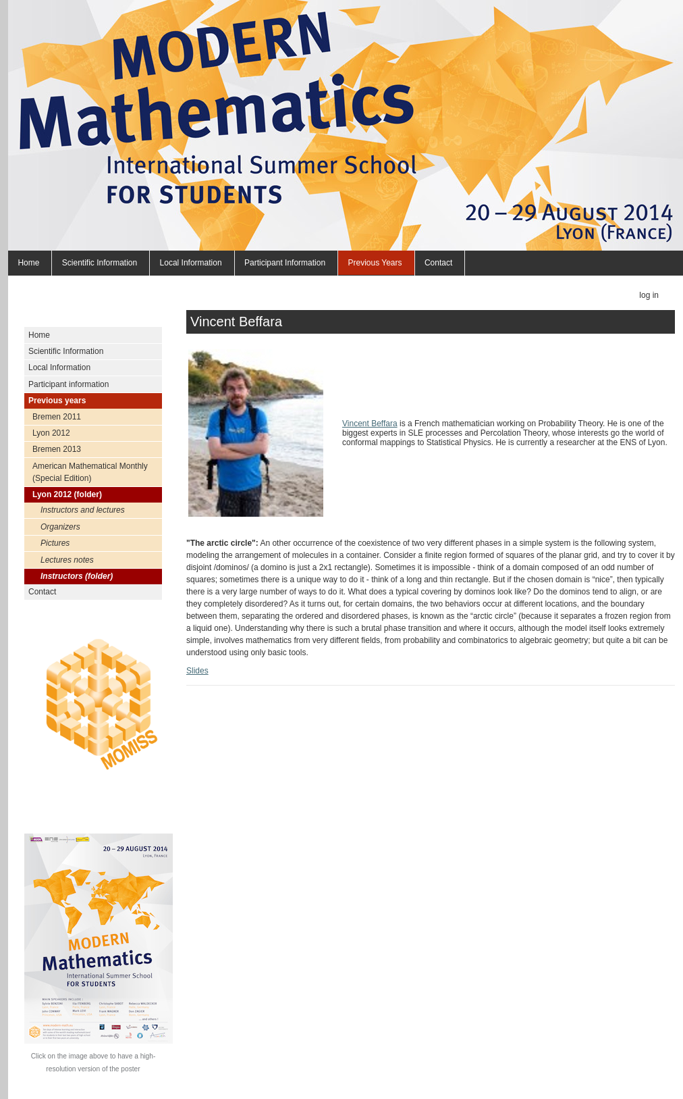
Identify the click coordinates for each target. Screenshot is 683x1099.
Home (28, 262)
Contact (438, 262)
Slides (197, 670)
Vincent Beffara (370, 423)
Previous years (375, 262)
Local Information (191, 262)
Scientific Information (99, 262)
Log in (649, 295)
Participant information (284, 262)
